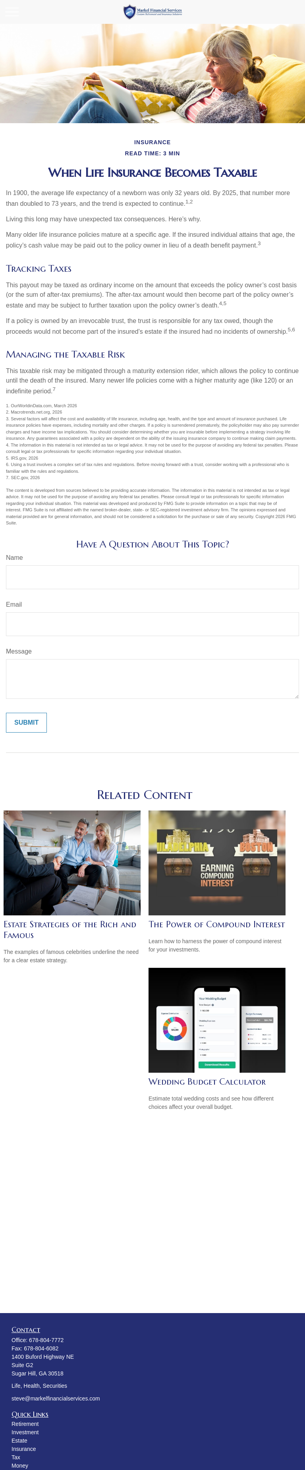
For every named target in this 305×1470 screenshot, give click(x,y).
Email (14, 604)
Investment (25, 1432)
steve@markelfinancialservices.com (56, 1398)
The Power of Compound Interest (217, 924)
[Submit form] (26, 723)
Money (20, 1465)
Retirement (25, 1424)
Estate (19, 1440)
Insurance (24, 1449)
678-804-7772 (46, 1340)
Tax (16, 1457)
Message (19, 651)
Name (14, 557)
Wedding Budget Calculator (207, 1081)
